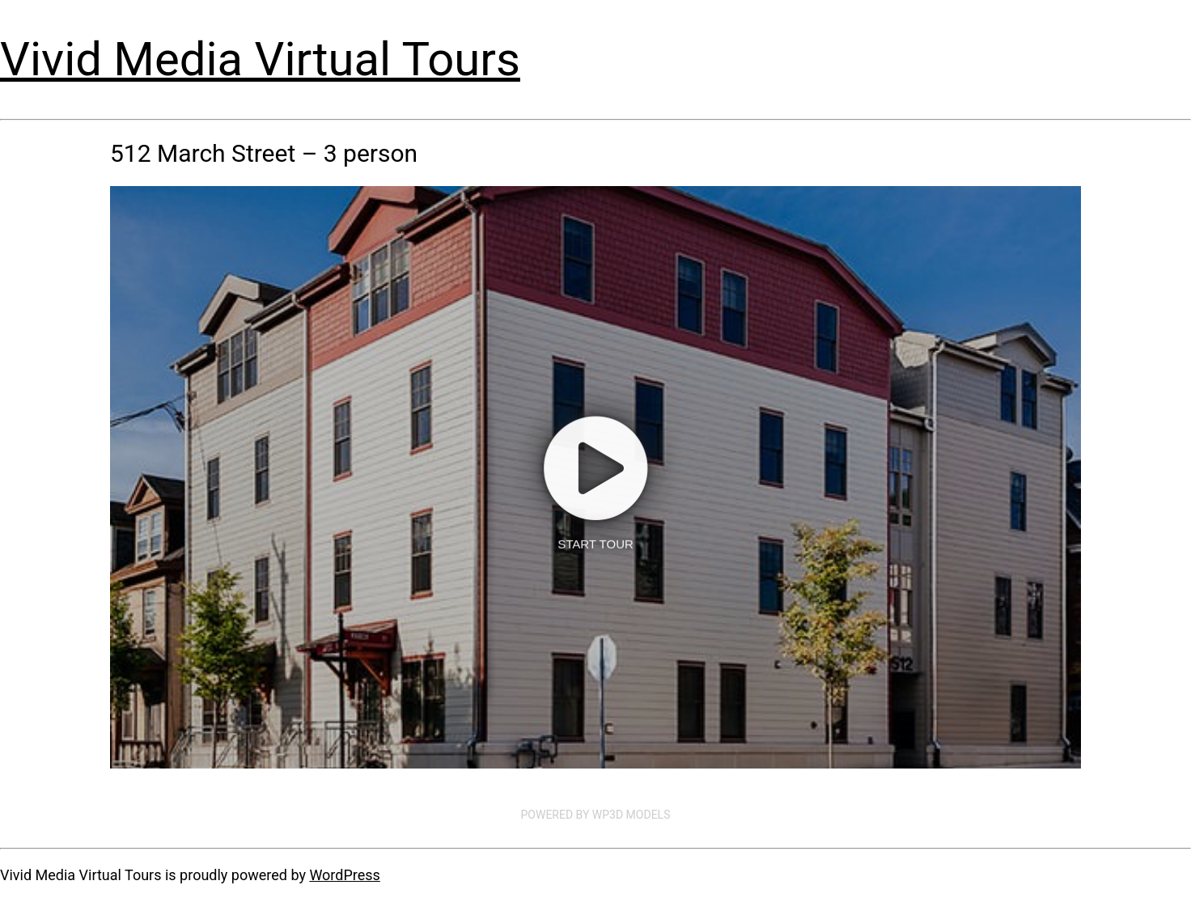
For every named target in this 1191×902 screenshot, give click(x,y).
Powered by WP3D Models (596, 814)
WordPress (344, 874)
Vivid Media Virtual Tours (260, 59)
